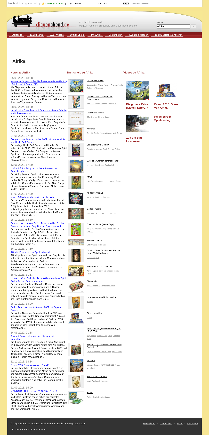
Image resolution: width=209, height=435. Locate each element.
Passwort (102, 3)
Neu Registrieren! (54, 3)
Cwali (105, 149)
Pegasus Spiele (93, 258)
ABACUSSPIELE (107, 365)
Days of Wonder (93, 352)
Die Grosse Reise (86, 81)
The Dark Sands (85, 241)
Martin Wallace (93, 381)
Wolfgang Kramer (94, 229)
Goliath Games (104, 397)
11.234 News (36, 35)
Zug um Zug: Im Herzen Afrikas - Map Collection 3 (95, 346)
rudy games (91, 336)
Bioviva (90, 302)
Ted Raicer (102, 245)
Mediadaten (149, 423)
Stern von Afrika (85, 314)
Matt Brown (117, 133)
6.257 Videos (57, 35)
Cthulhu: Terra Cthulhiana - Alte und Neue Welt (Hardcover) (94, 252)
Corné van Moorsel (94, 149)
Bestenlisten (115, 35)
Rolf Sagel (91, 213)
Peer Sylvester (104, 197)
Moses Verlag (92, 197)
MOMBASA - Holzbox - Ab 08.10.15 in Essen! (34, 391)
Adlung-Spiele (92, 271)
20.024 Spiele (77, 35)
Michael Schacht (93, 365)
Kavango (81, 129)
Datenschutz (166, 423)
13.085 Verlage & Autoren (168, 35)
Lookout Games (115, 181)
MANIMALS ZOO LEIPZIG (90, 267)
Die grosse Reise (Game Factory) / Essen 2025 (137, 106)
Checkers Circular (86, 113)
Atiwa (80, 178)
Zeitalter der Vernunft (87, 377)
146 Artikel (96, 35)
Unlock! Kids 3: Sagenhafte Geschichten (90, 98)
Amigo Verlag (106, 229)
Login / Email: (74, 3)
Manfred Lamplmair (104, 336)
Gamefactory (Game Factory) (98, 85)
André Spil (100, 213)
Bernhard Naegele (106, 271)
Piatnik (89, 318)
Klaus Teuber (99, 165)
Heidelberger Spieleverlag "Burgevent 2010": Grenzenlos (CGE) (166, 118)
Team (180, 423)
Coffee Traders (84, 210)
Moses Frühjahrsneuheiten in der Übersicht (32, 197)
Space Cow (112, 104)
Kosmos (90, 165)
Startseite (17, 35)
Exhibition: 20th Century (88, 146)
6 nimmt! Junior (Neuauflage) (91, 225)
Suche (160, 22)
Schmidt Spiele (93, 133)
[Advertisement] (104, 48)
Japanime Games (108, 286)
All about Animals (85, 194)
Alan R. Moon (105, 352)
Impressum (192, 423)
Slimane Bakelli (104, 117)
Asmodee (90, 104)
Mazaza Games (105, 133)
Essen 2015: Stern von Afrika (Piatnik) (30, 365)
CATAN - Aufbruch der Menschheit (93, 162)
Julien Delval (117, 352)
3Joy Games (92, 117)
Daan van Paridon (112, 213)
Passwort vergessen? (140, 4)
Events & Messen (138, 35)
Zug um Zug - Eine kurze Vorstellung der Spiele (136, 139)
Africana (81, 361)
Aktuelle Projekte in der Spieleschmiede (31, 252)
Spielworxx (103, 381)
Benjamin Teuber (112, 165)
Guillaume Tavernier (95, 88)
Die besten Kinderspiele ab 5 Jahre (28, 429)
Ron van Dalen (114, 149)
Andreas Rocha (117, 85)
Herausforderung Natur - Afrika (92, 298)
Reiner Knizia (92, 397)
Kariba (80, 393)
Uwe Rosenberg (93, 181)
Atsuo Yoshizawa (93, 286)
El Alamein (82, 282)
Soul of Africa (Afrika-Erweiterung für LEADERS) (94, 330)
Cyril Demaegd (101, 104)
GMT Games (92, 245)
